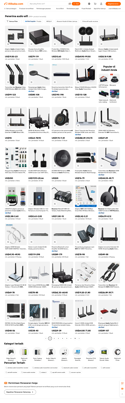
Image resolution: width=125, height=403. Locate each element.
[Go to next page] (79, 338)
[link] (122, 383)
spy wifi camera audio (57, 372)
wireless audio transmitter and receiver (45, 368)
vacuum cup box (75, 372)
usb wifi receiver (11, 372)
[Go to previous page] (46, 338)
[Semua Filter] (12, 21)
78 (75, 338)
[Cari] (76, 3)
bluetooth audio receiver (70, 368)
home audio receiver (28, 372)
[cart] (95, 4)
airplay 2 (42, 372)
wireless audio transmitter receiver (17, 368)
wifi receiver (105, 368)
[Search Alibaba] (48, 4)
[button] (69, 3)
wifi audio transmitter (89, 368)
